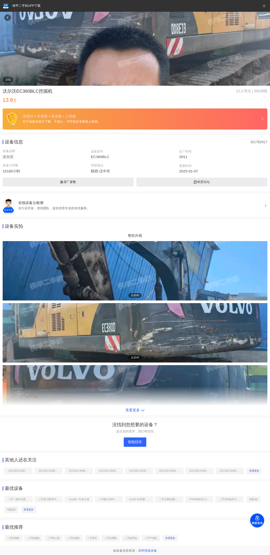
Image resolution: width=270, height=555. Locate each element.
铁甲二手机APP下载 (26, 5)
